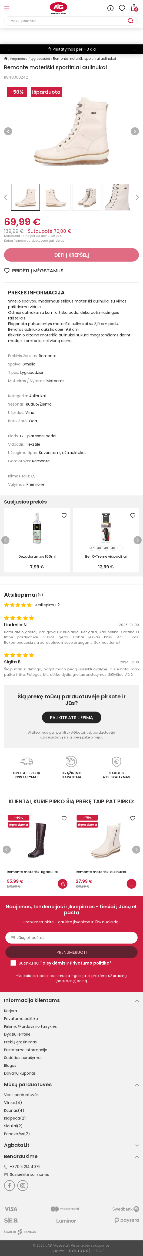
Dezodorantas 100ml (37, 556)
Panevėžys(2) (17, 1134)
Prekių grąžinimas (20, 1042)
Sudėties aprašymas (23, 1057)
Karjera (10, 1011)
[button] (134, 49)
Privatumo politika (21, 1018)
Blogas (10, 1065)
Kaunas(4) (14, 1110)
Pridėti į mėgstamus (34, 270)
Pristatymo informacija (25, 1050)
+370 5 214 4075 (22, 1166)
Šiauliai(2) (13, 1126)
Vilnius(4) (13, 1102)
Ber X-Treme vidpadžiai (106, 556)
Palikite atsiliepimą (71, 718)
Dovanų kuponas (20, 1073)
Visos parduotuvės (21, 1094)
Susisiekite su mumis (26, 1174)
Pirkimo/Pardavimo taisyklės (30, 1026)
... (120, 548)
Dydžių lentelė (17, 1034)
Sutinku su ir (65, 963)
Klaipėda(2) (15, 1118)
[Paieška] (66, 21)
